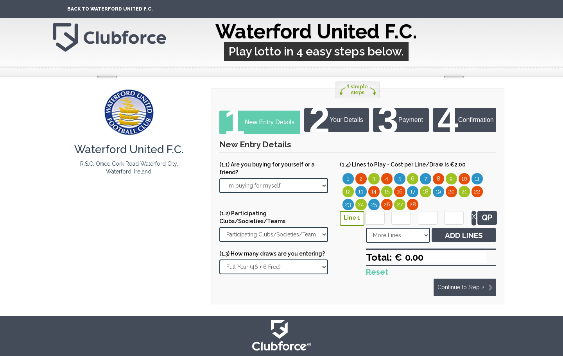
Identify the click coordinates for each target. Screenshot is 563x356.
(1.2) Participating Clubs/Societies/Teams (252, 217)
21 (464, 191)
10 (464, 178)
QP (487, 217)
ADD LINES (464, 235)
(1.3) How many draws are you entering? (272, 253)
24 (361, 204)
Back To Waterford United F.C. (110, 9)
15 (386, 191)
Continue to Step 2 (460, 287)
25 (374, 204)
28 (412, 204)
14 (374, 191)
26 (387, 204)
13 (361, 191)
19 (438, 191)
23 (348, 204)
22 (477, 191)
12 (348, 191)
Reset (377, 272)
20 (451, 191)
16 (400, 191)
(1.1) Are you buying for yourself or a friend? (267, 168)
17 (412, 191)
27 (400, 204)
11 (477, 178)
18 (426, 191)
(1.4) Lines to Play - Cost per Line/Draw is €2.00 (403, 164)
